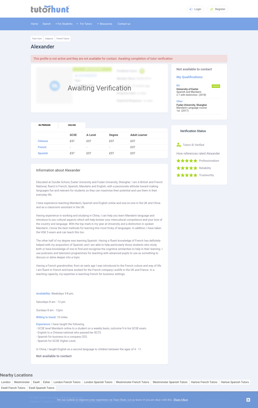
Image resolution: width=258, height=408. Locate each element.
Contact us (124, 23)
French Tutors (63, 38)
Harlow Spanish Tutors (235, 382)
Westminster (22, 382)
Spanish (43, 153)
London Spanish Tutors (98, 382)
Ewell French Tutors (13, 388)
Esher (46, 382)
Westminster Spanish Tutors (170, 382)
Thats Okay (180, 399)
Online (72, 125)
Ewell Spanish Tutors (41, 388)
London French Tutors (67, 382)
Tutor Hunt (37, 38)
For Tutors (84, 23)
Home (34, 23)
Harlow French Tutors (204, 382)
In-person (44, 125)
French (42, 147)
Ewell (36, 382)
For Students (64, 23)
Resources (104, 23)
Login (195, 9)
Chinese (43, 141)
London (6, 382)
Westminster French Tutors (132, 382)
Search (47, 23)
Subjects (49, 38)
